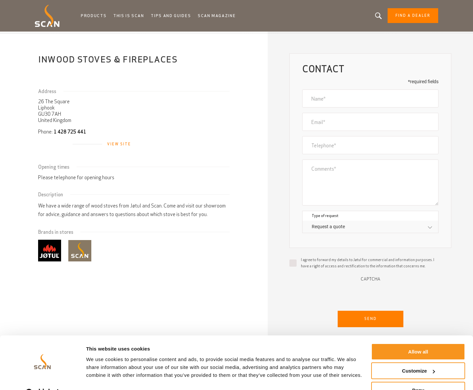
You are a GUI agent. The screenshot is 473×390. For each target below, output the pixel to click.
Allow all (418, 335)
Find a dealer (408, 16)
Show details (101, 376)
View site (119, 145)
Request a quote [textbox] (328, 228)
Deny (418, 374)
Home (44, 39)
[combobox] (370, 228)
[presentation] (370, 295)
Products (98, 16)
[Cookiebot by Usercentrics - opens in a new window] (42, 377)
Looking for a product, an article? (374, 16)
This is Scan (132, 16)
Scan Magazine (220, 16)
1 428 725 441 (70, 133)
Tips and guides (174, 16)
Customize (418, 354)
